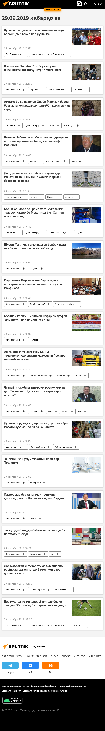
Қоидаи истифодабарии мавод (47, 686)
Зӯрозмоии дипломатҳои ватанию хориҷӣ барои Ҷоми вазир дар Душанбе (34, 32)
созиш (65, 411)
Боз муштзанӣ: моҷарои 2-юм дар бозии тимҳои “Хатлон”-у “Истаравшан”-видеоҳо (35, 603)
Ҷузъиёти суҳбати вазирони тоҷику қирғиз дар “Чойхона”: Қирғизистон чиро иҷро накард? (35, 391)
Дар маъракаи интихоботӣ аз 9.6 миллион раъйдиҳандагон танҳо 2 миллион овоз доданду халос (34, 569)
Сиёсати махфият (11, 690)
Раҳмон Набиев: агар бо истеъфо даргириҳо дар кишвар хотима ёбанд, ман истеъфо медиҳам (36, 141)
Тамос (25, 686)
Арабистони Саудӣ (58, 232)
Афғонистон (60, 589)
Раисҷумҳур (76, 161)
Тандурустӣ (35, 482)
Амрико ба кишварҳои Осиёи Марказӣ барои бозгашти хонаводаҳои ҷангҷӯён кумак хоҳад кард (37, 105)
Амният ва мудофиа (64, 304)
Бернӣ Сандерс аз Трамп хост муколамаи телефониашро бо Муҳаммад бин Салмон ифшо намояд (34, 212)
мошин (78, 375)
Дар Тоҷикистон (13, 54)
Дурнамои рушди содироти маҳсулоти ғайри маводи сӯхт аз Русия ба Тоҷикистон (36, 425)
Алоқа (63, 690)
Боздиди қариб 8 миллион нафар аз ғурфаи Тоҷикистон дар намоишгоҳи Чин (35, 318)
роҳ (80, 411)
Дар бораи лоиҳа (11, 686)
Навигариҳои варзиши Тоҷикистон (47, 54)
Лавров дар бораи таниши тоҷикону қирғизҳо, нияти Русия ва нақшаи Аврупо (34, 496)
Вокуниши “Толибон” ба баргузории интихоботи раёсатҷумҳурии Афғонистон (33, 68)
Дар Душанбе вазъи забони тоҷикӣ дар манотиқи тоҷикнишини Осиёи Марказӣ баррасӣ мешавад (32, 177)
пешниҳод (69, 125)
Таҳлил (33, 161)
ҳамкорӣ (61, 375)
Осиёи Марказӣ (56, 89)
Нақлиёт (34, 268)
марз (50, 411)
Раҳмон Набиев (53, 161)
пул (52, 554)
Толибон (78, 89)
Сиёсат (33, 518)
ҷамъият (95, 656)
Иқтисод (34, 339)
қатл (79, 232)
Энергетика (35, 554)
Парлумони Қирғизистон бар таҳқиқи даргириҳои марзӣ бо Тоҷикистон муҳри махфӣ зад (33, 284)
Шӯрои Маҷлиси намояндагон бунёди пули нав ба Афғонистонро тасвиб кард (35, 246)
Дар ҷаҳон (35, 89)
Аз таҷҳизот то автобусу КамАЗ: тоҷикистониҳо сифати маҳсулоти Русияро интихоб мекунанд (35, 355)
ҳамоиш (69, 197)
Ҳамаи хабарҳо (13, 89)
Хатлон (77, 625)
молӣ (52, 125)
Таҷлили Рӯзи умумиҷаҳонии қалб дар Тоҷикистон (31, 461)
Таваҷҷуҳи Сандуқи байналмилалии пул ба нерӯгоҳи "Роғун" (34, 532)
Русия (54, 656)
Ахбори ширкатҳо (38, 375)
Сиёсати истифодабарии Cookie (41, 690)
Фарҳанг (51, 197)
